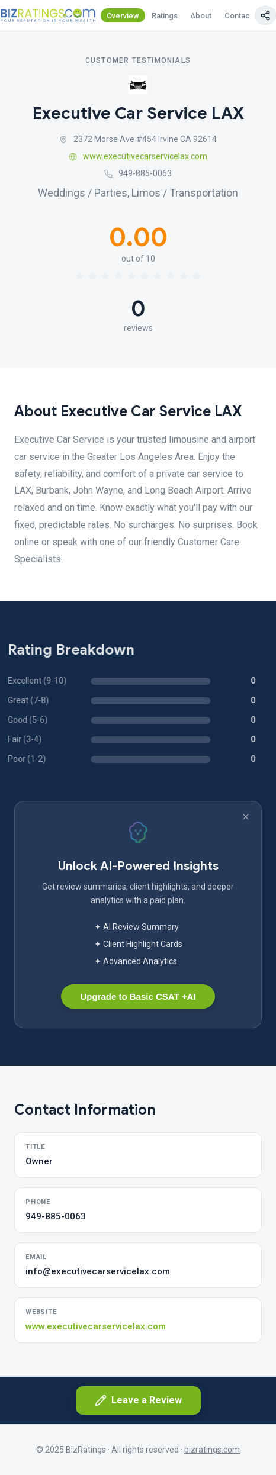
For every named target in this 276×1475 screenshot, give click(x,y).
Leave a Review (138, 1400)
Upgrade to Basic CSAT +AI (137, 996)
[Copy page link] (265, 15)
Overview (123, 15)
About (200, 15)
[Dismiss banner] (246, 817)
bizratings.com (212, 1449)
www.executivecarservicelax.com (138, 156)
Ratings (165, 15)
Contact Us (244, 15)
